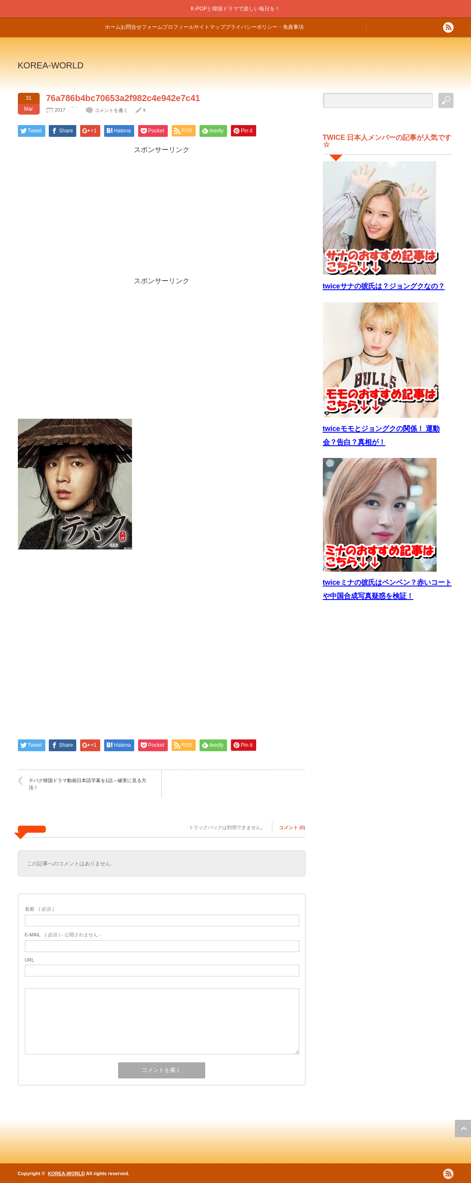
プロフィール (178, 27)
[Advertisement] (161, 216)
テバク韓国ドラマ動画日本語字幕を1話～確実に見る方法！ (87, 784)
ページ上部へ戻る (463, 1128)
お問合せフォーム (142, 27)
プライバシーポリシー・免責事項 (264, 27)
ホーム (113, 27)
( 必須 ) (39, 909)
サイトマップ (209, 27)
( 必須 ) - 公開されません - (63, 934)
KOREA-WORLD (51, 65)
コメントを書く (111, 110)
